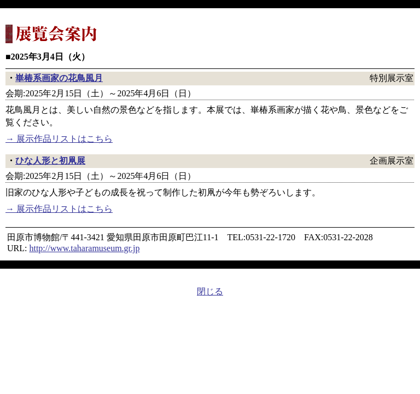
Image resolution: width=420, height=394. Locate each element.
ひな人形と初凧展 (50, 160)
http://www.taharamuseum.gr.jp (84, 248)
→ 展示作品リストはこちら (59, 138)
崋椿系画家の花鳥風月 (59, 78)
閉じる (210, 291)
